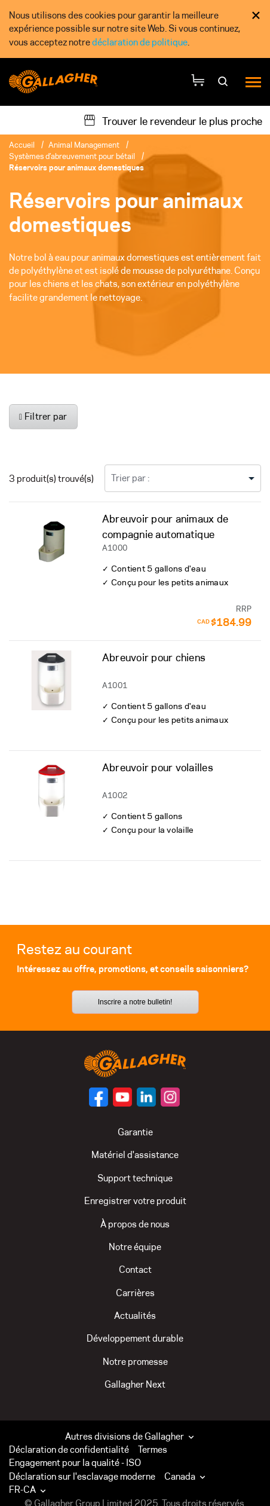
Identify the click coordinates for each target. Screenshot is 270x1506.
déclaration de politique (140, 42)
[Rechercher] (224, 85)
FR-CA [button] (28, 1489)
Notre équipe (135, 1247)
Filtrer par (43, 416)
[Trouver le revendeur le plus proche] (172, 120)
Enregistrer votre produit (135, 1201)
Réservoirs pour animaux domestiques (76, 167)
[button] (187, 1476)
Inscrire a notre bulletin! (135, 1002)
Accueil (22, 144)
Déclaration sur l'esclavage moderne (82, 1476)
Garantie (135, 1132)
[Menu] (253, 81)
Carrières (135, 1293)
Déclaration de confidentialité (69, 1449)
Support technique (135, 1178)
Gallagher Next (135, 1384)
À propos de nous (135, 1224)
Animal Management (83, 144)
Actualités (135, 1315)
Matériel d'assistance (135, 1154)
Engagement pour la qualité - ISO (75, 1462)
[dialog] (135, 29)
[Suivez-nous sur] (98, 1097)
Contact (135, 1269)
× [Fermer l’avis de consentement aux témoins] (256, 15)
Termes (152, 1449)
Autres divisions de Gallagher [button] (131, 1436)
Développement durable (135, 1338)
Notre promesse (135, 1361)
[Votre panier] (197, 81)
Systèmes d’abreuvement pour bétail (72, 156)
